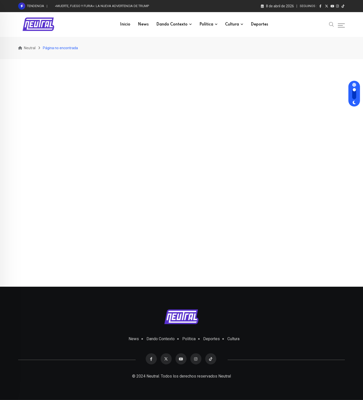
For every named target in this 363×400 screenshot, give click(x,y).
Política (206, 24)
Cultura (232, 24)
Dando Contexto (172, 24)
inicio (125, 24)
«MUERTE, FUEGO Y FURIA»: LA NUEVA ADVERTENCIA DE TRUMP (102, 6)
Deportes (259, 24)
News (143, 24)
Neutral (224, 376)
